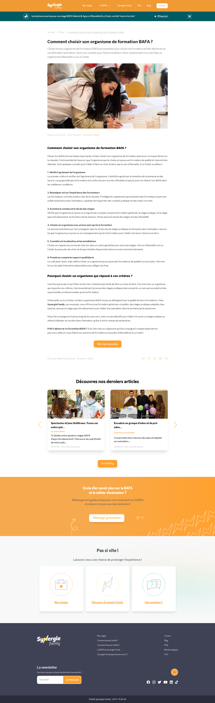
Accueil (51, 32)
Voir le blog (107, 463)
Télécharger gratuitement (107, 518)
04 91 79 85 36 (119, 699)
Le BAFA (105, 5)
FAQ (139, 6)
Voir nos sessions (107, 344)
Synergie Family (125, 6)
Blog (149, 6)
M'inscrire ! (163, 16)
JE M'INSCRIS (72, 680)
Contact (162, 6)
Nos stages (87, 6)
